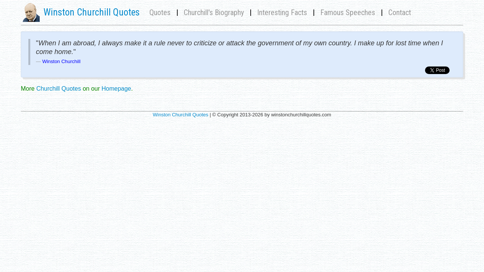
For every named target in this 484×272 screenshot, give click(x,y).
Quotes (160, 12)
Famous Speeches (347, 12)
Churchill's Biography (214, 12)
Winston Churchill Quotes (180, 114)
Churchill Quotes (58, 88)
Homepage (116, 88)
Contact (399, 12)
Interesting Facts (282, 12)
